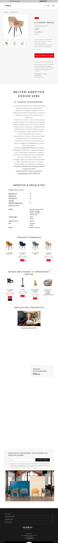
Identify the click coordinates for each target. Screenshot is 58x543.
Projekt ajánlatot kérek (44, 55)
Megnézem (36, 374)
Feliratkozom (43, 460)
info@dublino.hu (30, 538)
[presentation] (2, 43)
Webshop (43, 1)
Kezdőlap (6, 12)
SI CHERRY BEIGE (13, 12)
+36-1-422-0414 (30, 536)
